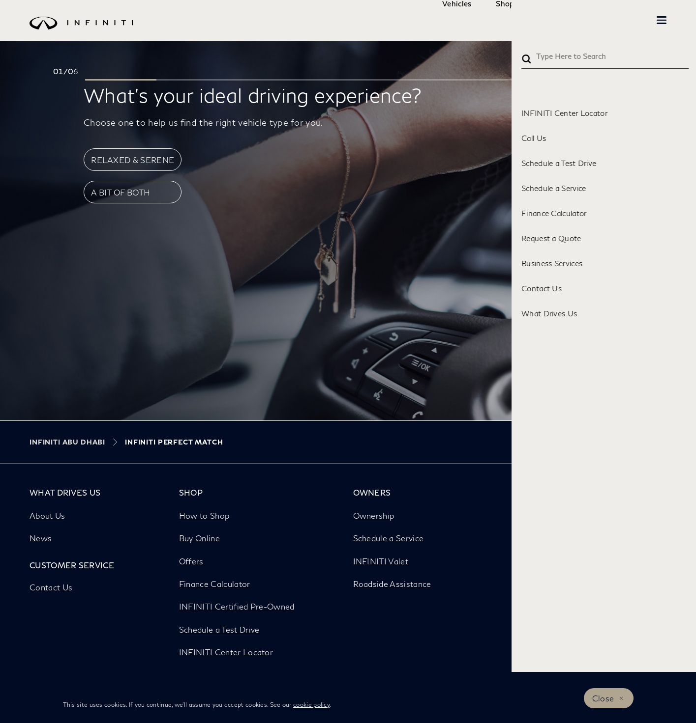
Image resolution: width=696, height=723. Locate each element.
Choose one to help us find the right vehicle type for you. (203, 122)
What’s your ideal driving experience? (253, 95)
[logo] (328, 30)
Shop (475, 20)
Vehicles (427, 20)
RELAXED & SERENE (132, 160)
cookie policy (311, 704)
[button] (661, 20)
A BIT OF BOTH (120, 192)
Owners (536, 20)
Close (603, 698)
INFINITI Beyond (612, 20)
